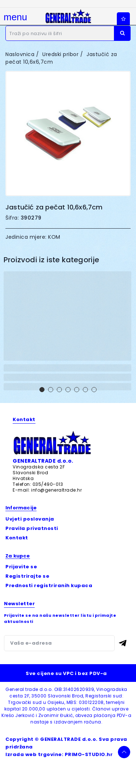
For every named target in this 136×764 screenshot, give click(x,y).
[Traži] (68, 33)
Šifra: (12, 217)
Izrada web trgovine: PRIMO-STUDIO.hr (58, 754)
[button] (41, 389)
